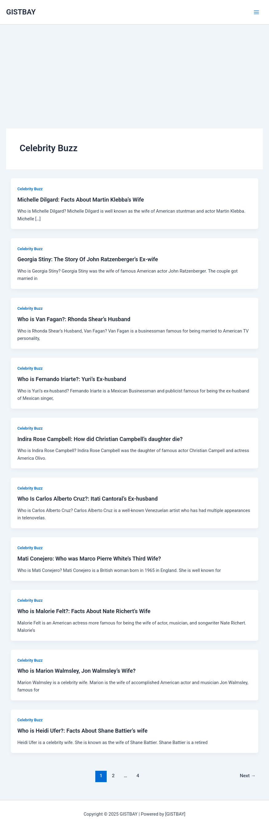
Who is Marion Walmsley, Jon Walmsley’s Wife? (76, 671)
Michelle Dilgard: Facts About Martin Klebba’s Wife (80, 199)
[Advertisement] (134, 68)
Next (248, 775)
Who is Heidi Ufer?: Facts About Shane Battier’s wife (82, 730)
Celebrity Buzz (29, 189)
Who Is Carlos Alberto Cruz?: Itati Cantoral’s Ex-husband (87, 498)
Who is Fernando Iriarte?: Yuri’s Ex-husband (71, 379)
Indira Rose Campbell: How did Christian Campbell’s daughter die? (100, 439)
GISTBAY (21, 12)
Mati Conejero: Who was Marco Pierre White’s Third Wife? (89, 558)
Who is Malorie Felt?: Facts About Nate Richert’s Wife (83, 611)
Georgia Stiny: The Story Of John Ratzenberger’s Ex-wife (87, 259)
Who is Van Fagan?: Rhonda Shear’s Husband (73, 319)
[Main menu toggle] (256, 12)
